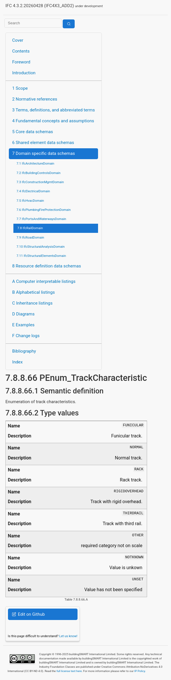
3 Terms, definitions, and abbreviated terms (53, 110)
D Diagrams (23, 314)
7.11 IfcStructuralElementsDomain (41, 256)
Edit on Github (28, 614)
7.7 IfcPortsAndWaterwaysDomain (41, 219)
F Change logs (26, 335)
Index (17, 362)
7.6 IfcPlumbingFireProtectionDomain (44, 210)
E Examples (23, 324)
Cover (17, 40)
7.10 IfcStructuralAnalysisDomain (41, 247)
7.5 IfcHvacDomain (30, 201)
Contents (21, 51)
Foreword (21, 62)
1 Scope (20, 88)
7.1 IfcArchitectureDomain (35, 163)
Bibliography (24, 351)
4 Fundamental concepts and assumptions (53, 120)
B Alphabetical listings (33, 292)
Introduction (24, 72)
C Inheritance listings (32, 303)
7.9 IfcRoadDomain (30, 237)
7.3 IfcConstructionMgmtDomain (40, 182)
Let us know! (68, 636)
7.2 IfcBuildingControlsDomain (38, 173)
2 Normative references (34, 99)
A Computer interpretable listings (44, 281)
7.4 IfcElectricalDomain (33, 191)
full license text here (69, 671)
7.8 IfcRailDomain (30, 228)
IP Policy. (140, 671)
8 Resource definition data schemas (46, 266)
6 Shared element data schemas (43, 142)
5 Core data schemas (32, 131)
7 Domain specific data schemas (43, 153)
